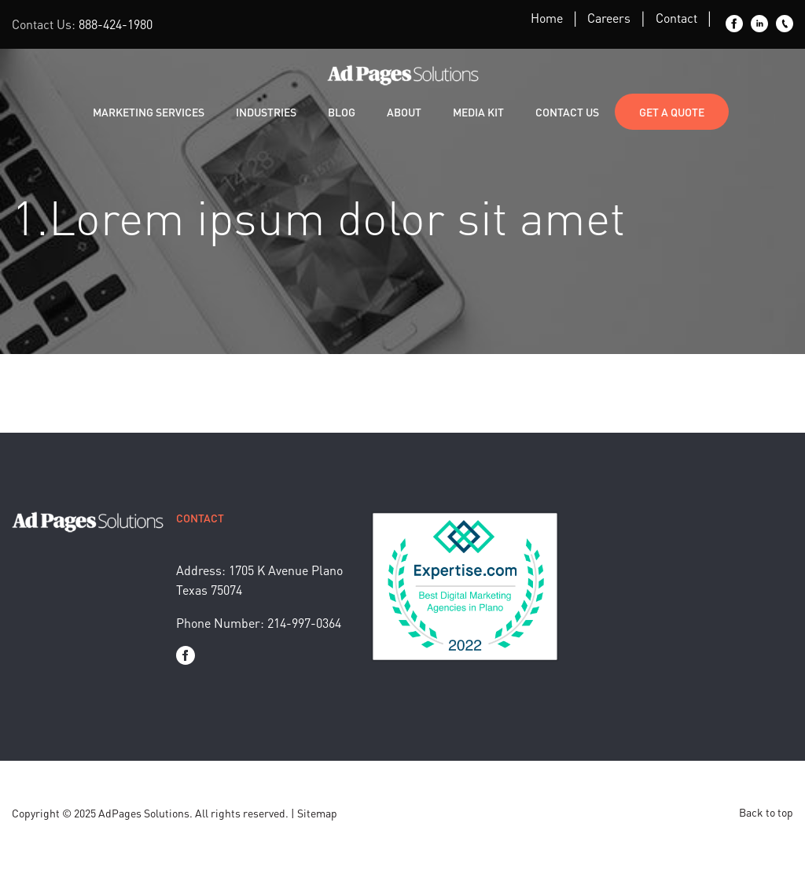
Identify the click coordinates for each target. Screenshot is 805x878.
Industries (266, 112)
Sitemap (317, 813)
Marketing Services (148, 112)
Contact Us (567, 112)
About (404, 112)
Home (547, 17)
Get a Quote (671, 112)
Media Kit (478, 112)
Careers (608, 17)
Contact (676, 17)
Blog (341, 112)
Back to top (766, 812)
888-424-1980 (116, 24)
